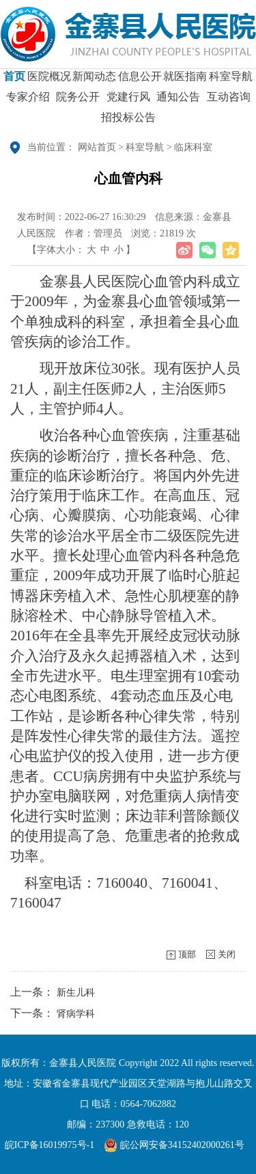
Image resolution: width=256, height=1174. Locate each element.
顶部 (187, 954)
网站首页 (97, 147)
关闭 (227, 954)
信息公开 (140, 81)
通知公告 (178, 101)
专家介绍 (28, 101)
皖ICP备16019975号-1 (49, 1145)
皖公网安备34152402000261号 (174, 1145)
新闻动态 (94, 81)
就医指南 (185, 81)
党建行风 (128, 101)
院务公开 (78, 101)
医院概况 (49, 81)
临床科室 (193, 147)
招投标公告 (128, 122)
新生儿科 (76, 992)
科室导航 (231, 81)
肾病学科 (76, 1014)
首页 (14, 81)
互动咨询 (229, 101)
